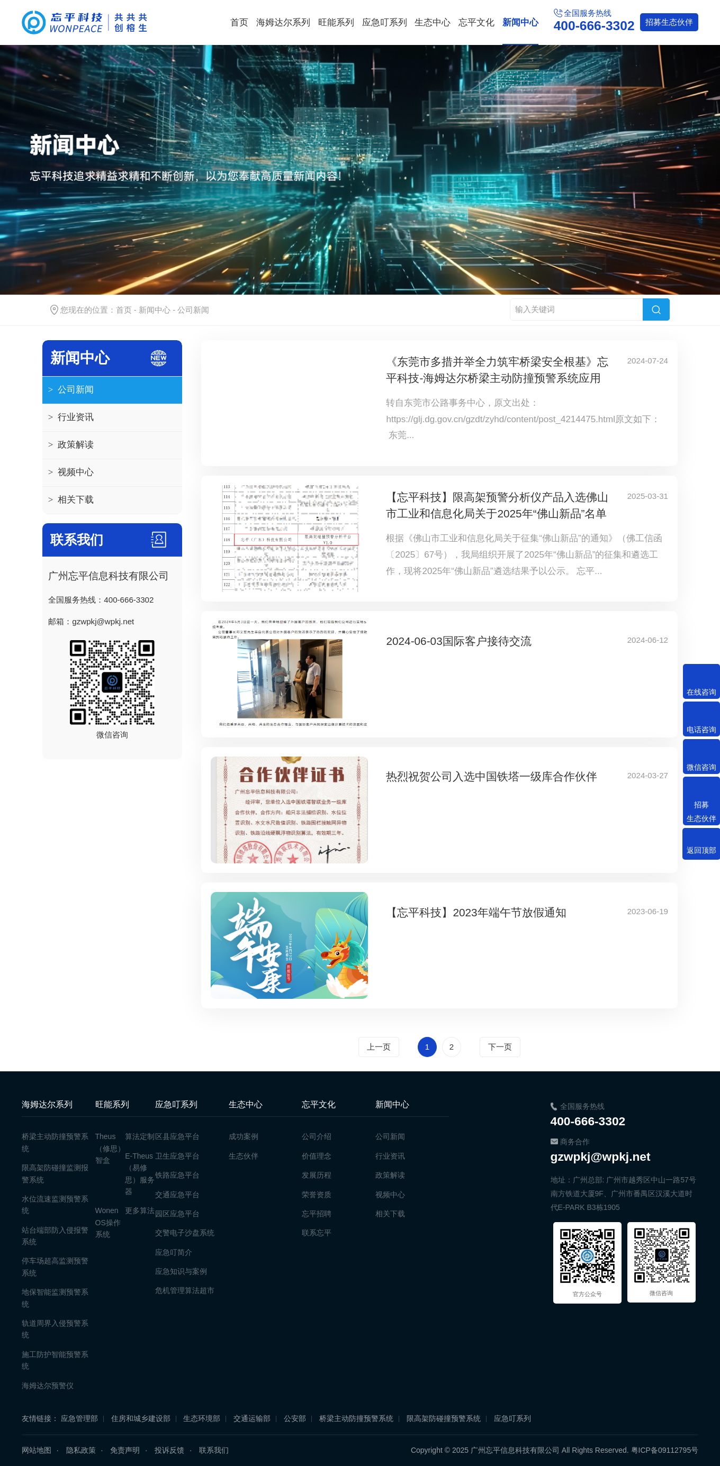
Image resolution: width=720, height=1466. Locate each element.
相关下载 (71, 500)
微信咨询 (701, 767)
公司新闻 (193, 309)
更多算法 (140, 1210)
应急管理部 (79, 1418)
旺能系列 (336, 22)
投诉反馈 (169, 1450)
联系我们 (214, 1450)
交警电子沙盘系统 (184, 1232)
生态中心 (433, 22)
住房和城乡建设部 (140, 1418)
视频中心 (71, 472)
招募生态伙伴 (701, 811)
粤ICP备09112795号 (665, 1450)
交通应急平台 (177, 1194)
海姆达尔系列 (283, 22)
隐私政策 (81, 1450)
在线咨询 (701, 692)
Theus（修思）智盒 (110, 1148)
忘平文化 (476, 22)
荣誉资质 (316, 1194)
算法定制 (140, 1136)
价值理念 (316, 1156)
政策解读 (71, 445)
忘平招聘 (316, 1213)
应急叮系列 (384, 22)
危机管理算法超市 (184, 1290)
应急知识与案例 (181, 1271)
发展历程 (316, 1175)
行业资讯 (71, 417)
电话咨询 (701, 729)
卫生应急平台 (177, 1156)
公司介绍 (316, 1136)
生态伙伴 (669, 22)
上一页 (379, 1046)
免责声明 (125, 1450)
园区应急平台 (177, 1213)
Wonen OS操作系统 (108, 1222)
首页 (239, 22)
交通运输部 (252, 1418)
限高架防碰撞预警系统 (444, 1418)
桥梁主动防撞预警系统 (356, 1418)
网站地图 (36, 1450)
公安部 (295, 1418)
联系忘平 (316, 1232)
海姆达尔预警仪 (48, 1385)
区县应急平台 (177, 1136)
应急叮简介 (173, 1252)
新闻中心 (520, 22)
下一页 (500, 1046)
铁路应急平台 (177, 1175)
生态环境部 (201, 1418)
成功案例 (243, 1136)
